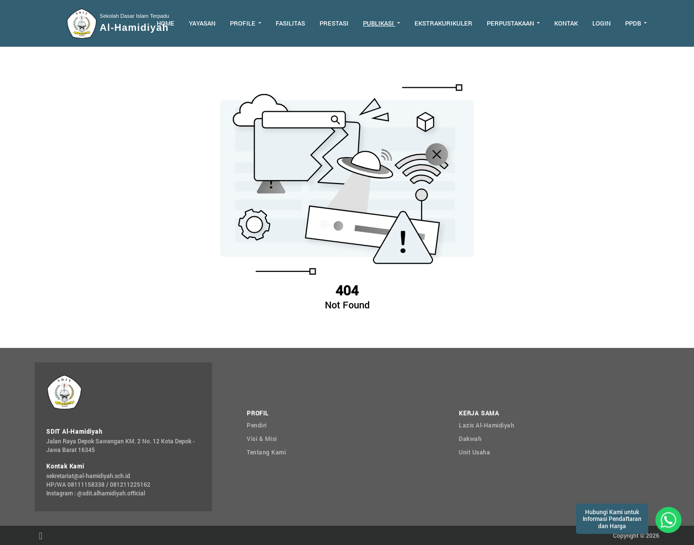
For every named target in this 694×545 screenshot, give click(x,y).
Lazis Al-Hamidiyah (486, 425)
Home (165, 23)
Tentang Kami (266, 452)
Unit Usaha (474, 452)
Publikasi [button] (379, 23)
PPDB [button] (633, 23)
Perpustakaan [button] (511, 23)
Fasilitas (290, 23)
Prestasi (334, 23)
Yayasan (202, 23)
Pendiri (257, 425)
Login (601, 23)
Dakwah (470, 438)
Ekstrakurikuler (443, 23)
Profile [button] (243, 23)
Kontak (566, 23)
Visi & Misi (262, 438)
